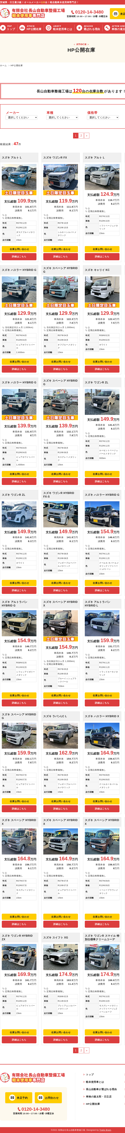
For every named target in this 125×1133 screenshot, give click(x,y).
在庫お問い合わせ (19, 249)
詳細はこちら (19, 256)
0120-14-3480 (89, 12)
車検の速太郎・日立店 (99, 1096)
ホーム (3, 65)
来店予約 (22, 1097)
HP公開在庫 (34, 27)
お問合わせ (52, 1097)
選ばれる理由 (92, 27)
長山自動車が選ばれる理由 (101, 1089)
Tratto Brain (105, 1130)
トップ (11, 27)
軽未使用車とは (63, 27)
